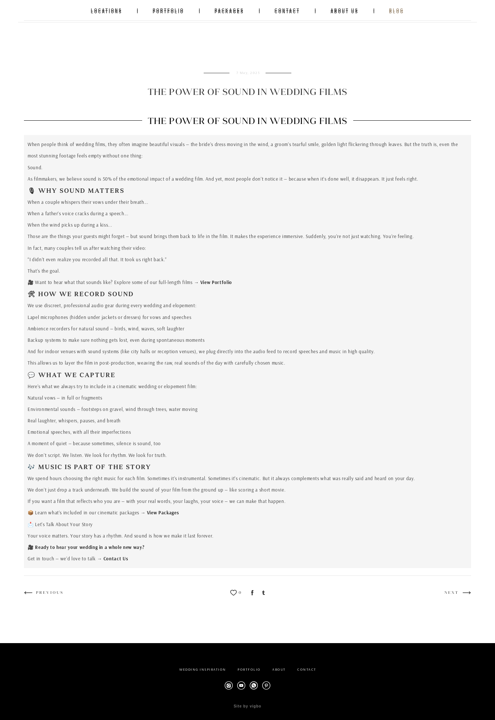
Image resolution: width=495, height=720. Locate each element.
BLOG (396, 10)
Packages (168, 509)
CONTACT (287, 10)
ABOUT (279, 665)
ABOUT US (344, 10)
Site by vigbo (247, 703)
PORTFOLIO (168, 10)
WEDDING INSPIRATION (202, 665)
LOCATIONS (106, 10)
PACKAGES (229, 10)
